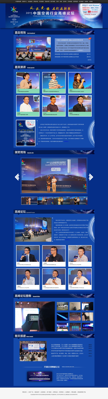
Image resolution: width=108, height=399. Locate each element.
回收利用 (47, 1)
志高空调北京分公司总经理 (80, 264)
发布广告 (31, 392)
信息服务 (30, 1)
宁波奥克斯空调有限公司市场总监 (80, 287)
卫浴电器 (70, 1)
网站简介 (24, 392)
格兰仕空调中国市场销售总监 (53, 264)
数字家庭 (53, 1)
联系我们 (61, 392)
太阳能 (91, 1)
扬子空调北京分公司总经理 (27, 287)
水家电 (86, 1)
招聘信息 (55, 392)
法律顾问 (67, 392)
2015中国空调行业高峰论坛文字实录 (69, 56)
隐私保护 (37, 392)
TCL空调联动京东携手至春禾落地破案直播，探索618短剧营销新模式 (67, 348)
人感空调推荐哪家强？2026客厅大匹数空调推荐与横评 (65, 356)
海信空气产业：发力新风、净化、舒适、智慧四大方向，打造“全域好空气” (67, 353)
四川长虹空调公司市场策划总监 (27, 264)
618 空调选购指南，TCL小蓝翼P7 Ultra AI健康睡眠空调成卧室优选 (66, 344)
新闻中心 (24, 1)
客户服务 (49, 392)
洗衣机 (64, 1)
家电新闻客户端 (82, 392)
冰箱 (61, 1)
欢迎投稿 (43, 392)
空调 (57, 1)
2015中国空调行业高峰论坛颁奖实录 (69, 54)
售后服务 (41, 1)
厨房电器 (75, 1)
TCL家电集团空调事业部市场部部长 (53, 287)
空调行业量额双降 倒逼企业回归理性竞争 (69, 40)
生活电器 (81, 1)
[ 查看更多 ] (80, 50)
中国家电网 (18, 1)
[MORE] (89, 59)
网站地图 (73, 392)
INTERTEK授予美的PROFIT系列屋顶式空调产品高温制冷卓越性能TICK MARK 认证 (66, 351)
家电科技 (36, 1)
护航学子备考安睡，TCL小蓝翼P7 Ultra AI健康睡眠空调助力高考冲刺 (66, 346)
